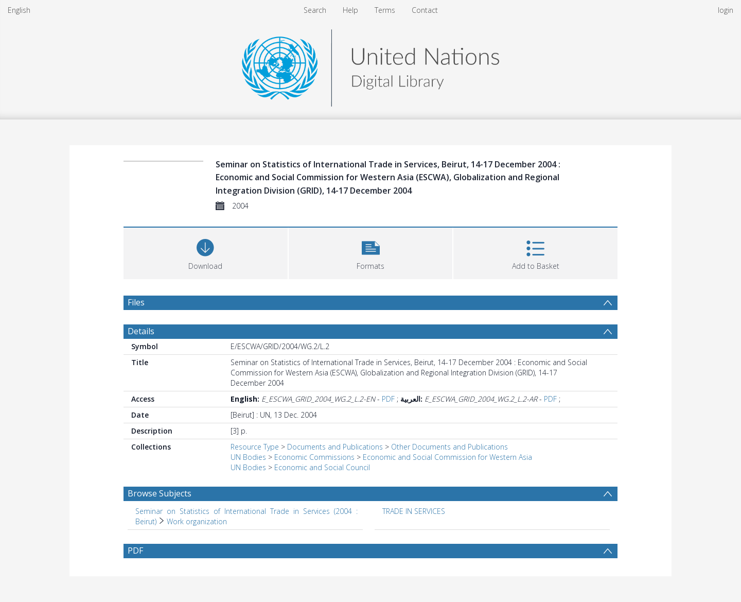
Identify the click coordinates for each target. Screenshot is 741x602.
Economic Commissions (314, 457)
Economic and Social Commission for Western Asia (447, 457)
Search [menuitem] (315, 10)
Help (350, 10)
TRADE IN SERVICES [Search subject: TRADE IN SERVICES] (413, 511)
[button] (371, 252)
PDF (388, 399)
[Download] (205, 252)
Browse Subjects (159, 493)
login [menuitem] (725, 10)
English (19, 10)
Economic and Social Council (322, 467)
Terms (385, 10)
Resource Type (255, 447)
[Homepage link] (370, 65)
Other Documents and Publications (449, 447)
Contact (425, 10)
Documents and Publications (335, 447)
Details (141, 331)
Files (136, 302)
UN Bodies (248, 457)
